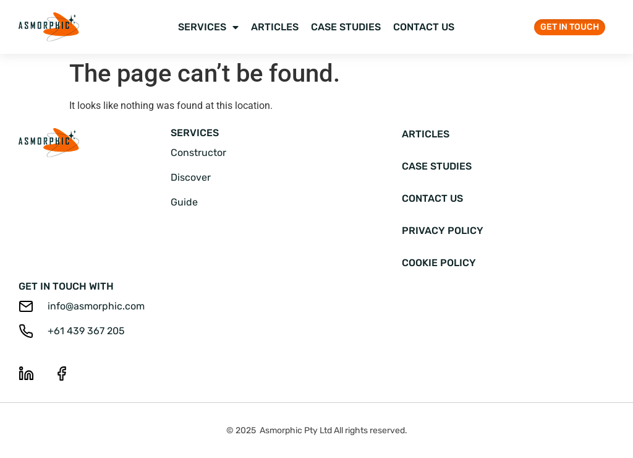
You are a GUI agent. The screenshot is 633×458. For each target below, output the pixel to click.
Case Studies (346, 27)
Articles (275, 27)
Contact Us (423, 27)
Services (208, 27)
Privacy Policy (442, 230)
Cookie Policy (439, 263)
